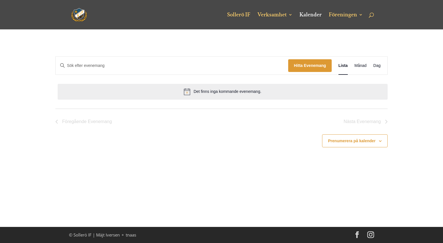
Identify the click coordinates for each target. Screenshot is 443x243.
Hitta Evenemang (310, 65)
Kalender (310, 15)
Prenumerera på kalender (351, 141)
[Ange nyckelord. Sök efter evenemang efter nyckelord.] (172, 66)
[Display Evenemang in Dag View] (377, 66)
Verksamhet (272, 15)
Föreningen (343, 15)
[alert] (223, 92)
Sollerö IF (238, 15)
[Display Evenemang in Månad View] (361, 66)
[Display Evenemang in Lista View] (343, 66)
